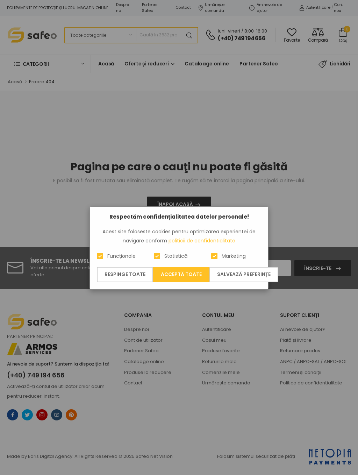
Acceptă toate (181, 274)
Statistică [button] (175, 256)
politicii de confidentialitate (202, 240)
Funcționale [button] (121, 256)
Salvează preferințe (244, 274)
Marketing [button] (234, 256)
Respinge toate (125, 274)
